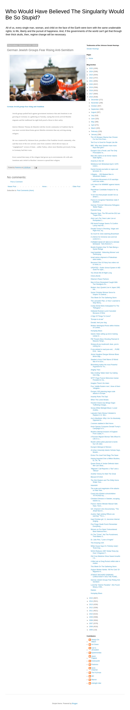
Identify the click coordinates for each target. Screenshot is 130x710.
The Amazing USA (97, 543)
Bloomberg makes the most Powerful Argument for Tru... (104, 366)
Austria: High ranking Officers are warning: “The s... (103, 515)
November (95, 103)
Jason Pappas (94, 657)
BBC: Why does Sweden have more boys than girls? (104, 146)
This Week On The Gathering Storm (104, 298)
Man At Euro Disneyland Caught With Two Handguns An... (104, 283)
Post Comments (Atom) (25, 190)
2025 (91, 68)
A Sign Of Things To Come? (101, 316)
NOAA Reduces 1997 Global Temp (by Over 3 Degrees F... (104, 552)
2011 (91, 611)
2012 (91, 608)
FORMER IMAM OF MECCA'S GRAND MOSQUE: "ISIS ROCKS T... (105, 243)
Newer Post (12, 186)
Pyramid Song (96, 210)
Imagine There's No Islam (100, 383)
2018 (91, 90)
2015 (91, 598)
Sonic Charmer (94, 669)
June (93, 119)
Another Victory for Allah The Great (103, 474)
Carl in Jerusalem (95, 649)
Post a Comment (16, 182)
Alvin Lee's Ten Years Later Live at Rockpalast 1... (103, 219)
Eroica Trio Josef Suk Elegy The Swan (104, 455)
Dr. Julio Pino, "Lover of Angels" (102, 540)
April (93, 125)
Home (44, 186)
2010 (91, 614)
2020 (91, 84)
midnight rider (96, 683)
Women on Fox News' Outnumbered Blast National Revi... (104, 530)
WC (92, 676)
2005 (91, 630)
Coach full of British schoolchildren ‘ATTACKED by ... (103, 494)
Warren (94, 680)
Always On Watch (95, 641)
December (95, 100)
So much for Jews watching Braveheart (105, 234)
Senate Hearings (93, 49)
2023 (91, 75)
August (94, 112)
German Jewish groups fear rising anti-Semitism (25, 107)
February (94, 131)
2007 (91, 623)
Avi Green (95, 644)
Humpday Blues (96, 331)
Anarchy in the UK (97, 161)
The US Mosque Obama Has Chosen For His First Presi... (104, 138)
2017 (91, 94)
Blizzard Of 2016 (97, 477)
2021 (91, 81)
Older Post (76, 186)
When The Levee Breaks (100, 400)
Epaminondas (96, 653)
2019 (91, 87)
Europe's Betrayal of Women (101, 447)
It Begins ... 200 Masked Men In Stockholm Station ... (102, 175)
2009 (91, 617)
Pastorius (94, 664)
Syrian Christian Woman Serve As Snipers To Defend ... (103, 293)
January (94, 134)
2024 (91, 71)
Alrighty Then (95, 370)
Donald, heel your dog (99, 323)
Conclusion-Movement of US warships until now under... (104, 180)
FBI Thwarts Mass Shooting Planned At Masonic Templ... (105, 340)
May (93, 122)
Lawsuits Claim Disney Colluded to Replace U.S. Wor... (103, 414)
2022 (91, 78)
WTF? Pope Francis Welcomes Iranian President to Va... (105, 379)
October (94, 106)
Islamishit (94, 485)
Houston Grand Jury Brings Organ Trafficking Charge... (103, 404)
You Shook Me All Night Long (101, 273)
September (95, 109)
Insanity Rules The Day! (99, 397)
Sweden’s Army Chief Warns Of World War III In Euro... (104, 360)
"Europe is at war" (97, 319)
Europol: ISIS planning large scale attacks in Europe (103, 392)
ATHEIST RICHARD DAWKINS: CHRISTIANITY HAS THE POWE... (104, 576)
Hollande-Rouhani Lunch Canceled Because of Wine (103, 312)
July (93, 116)
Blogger (74, 703)
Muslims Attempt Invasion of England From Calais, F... (104, 433)
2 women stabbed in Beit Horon (102, 423)
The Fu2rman (96, 673)
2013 (91, 604)
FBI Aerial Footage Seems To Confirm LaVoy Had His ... (104, 224)
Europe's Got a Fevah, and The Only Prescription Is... (104, 151)
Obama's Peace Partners (100, 279)
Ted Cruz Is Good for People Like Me (104, 142)
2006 (91, 626)
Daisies (93, 590)
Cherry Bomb (95, 276)
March (93, 128)
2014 (91, 601)
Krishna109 (95, 661)
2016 (91, 97)
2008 (91, 620)
